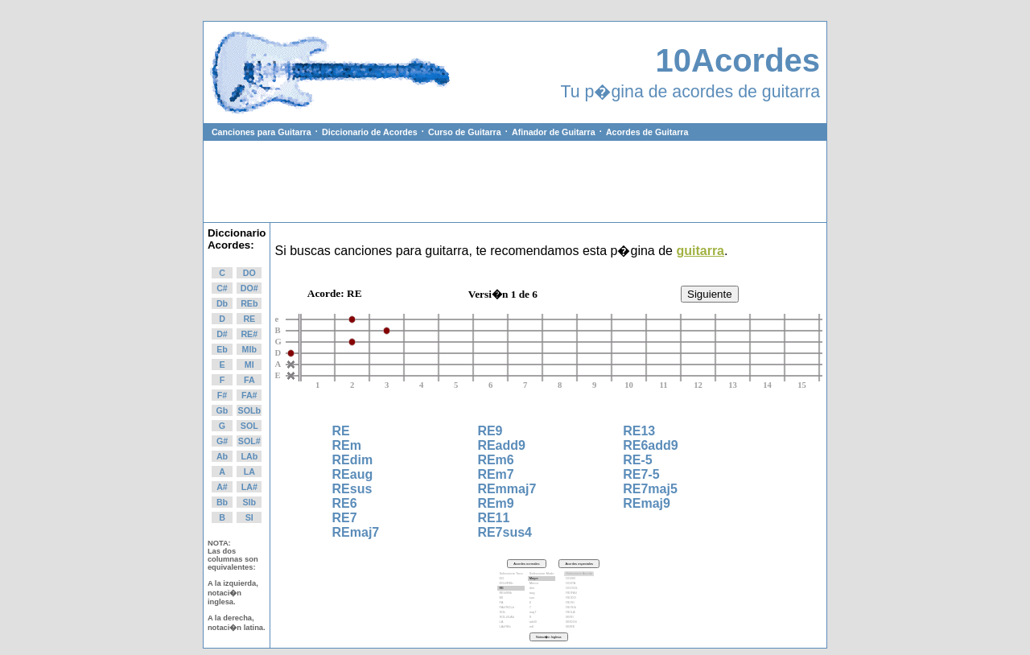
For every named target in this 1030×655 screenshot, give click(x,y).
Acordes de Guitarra (647, 132)
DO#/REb (510, 583)
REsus (352, 489)
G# (222, 441)
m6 (542, 626)
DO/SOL (579, 588)
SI (249, 517)
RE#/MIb (510, 593)
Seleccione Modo (542, 573)
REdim (352, 460)
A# (222, 487)
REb (249, 303)
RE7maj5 (650, 489)
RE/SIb (579, 607)
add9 (542, 622)
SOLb (249, 410)
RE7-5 (641, 474)
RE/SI (579, 602)
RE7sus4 (504, 532)
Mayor (542, 578)
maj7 (542, 612)
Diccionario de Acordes (370, 132)
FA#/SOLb (510, 607)
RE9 (489, 431)
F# (222, 395)
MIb (249, 349)
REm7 (495, 474)
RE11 (493, 518)
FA (249, 380)
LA (249, 471)
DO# (249, 288)
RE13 (639, 431)
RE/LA (579, 612)
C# (222, 288)
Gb (222, 410)
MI (249, 364)
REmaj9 (646, 503)
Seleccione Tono (510, 573)
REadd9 (501, 445)
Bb (222, 502)
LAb (249, 456)
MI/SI (579, 617)
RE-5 (637, 460)
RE (249, 318)
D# (222, 334)
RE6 (344, 503)
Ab (222, 456)
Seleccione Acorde (579, 573)
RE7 (344, 518)
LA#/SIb (510, 626)
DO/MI (579, 578)
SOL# (249, 441)
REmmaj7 (506, 489)
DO (249, 273)
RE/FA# (579, 593)
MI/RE (579, 626)
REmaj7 (356, 532)
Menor (542, 583)
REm (346, 445)
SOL (249, 425)
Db (222, 303)
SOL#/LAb (510, 617)
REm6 (495, 460)
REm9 (495, 503)
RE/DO (579, 597)
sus (542, 597)
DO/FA (579, 583)
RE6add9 (650, 445)
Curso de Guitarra (464, 132)
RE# (249, 334)
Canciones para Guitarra (261, 132)
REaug (352, 474)
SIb (249, 502)
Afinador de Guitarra (553, 132)
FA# (249, 395)
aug (542, 593)
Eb (222, 349)
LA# (249, 487)
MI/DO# (579, 622)
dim (542, 588)
